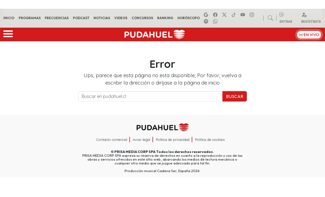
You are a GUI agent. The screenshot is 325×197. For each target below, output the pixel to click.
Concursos (142, 18)
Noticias (102, 18)
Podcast (81, 18)
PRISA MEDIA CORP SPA (135, 151)
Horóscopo (188, 18)
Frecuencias (57, 18)
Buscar (234, 96)
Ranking (165, 18)
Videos (120, 18)
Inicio (8, 18)
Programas (30, 18)
